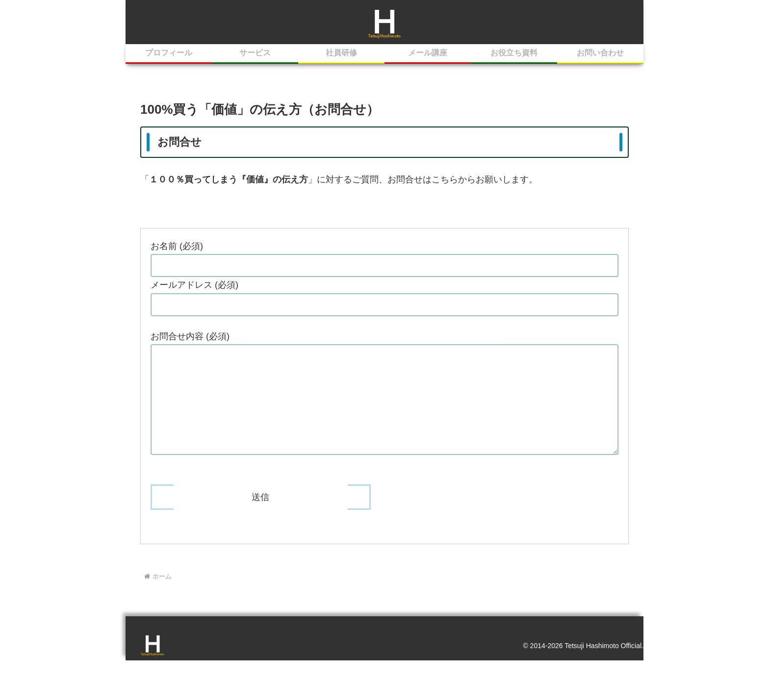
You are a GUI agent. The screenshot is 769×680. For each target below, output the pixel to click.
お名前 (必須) (177, 247)
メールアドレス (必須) (194, 286)
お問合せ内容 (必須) (190, 337)
